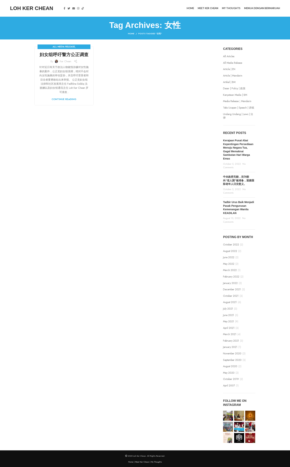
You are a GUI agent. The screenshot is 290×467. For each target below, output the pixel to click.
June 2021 (228, 315)
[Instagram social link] (78, 8)
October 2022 (231, 244)
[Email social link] (73, 8)
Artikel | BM (229, 82)
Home (131, 33)
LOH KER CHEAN (31, 8)
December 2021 (232, 289)
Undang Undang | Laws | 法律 (238, 116)
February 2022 (231, 276)
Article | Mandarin (232, 75)
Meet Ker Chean (142, 461)
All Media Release (64, 46)
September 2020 (232, 360)
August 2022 (230, 251)
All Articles (228, 56)
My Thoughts (156, 461)
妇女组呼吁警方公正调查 (64, 54)
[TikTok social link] (82, 8)
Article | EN (229, 69)
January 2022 (230, 283)
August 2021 (230, 302)
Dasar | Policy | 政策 (234, 88)
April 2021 (229, 328)
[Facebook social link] (64, 8)
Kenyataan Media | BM (235, 95)
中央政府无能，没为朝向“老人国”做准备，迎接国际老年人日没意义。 (238, 180)
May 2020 (229, 373)
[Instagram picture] (228, 416)
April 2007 (229, 385)
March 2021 (229, 334)
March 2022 (230, 270)
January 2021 (230, 347)
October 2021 (231, 296)
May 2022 (228, 264)
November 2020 (232, 353)
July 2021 (228, 308)
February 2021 (231, 341)
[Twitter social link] (68, 8)
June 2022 (228, 257)
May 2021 (228, 321)
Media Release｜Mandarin (237, 101)
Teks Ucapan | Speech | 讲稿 (238, 107)
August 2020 (230, 366)
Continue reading (64, 99)
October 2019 (231, 379)
